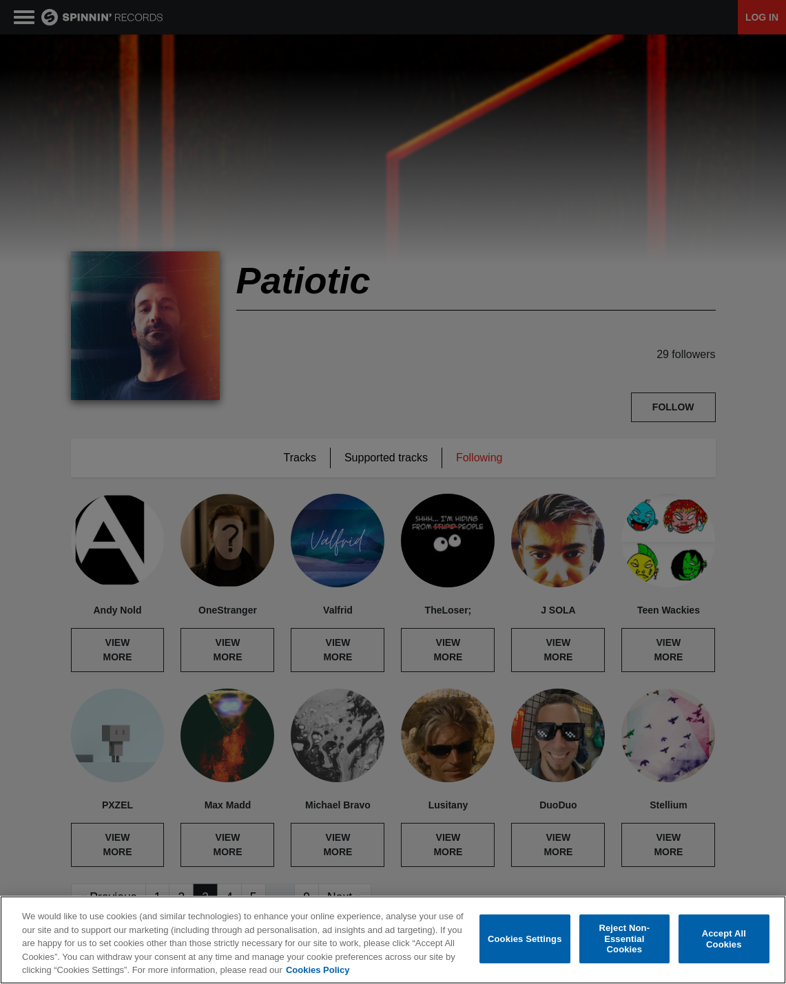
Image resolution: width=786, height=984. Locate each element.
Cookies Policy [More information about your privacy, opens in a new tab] (317, 970)
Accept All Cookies (724, 939)
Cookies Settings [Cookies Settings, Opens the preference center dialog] (525, 939)
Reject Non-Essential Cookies (624, 938)
